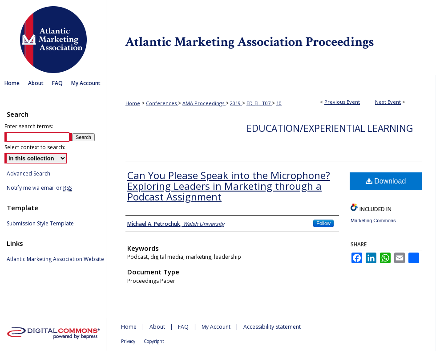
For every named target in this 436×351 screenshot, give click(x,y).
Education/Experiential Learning (329, 128)
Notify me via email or (39, 188)
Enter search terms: (28, 126)
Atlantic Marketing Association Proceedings (271, 37)
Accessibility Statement (272, 327)
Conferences (162, 103)
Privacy (128, 341)
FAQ (183, 327)
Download (386, 181)
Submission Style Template (40, 223)
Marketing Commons (373, 220)
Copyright (154, 341)
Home (132, 103)
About (157, 327)
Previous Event (342, 101)
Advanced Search (28, 173)
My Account (216, 327)
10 (279, 103)
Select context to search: (34, 147)
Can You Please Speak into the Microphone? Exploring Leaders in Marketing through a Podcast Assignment (228, 185)
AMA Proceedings (204, 103)
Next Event (388, 101)
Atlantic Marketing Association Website (55, 259)
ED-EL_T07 (259, 103)
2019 (236, 103)
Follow (323, 223)
